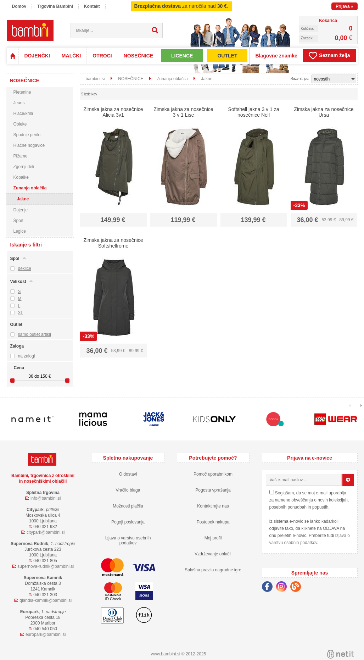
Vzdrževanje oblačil (213, 553)
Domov (19, 6)
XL (20, 313)
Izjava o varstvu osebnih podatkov (128, 540)
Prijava (344, 6)
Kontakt (92, 6)
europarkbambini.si (46, 634)
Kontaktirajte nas (213, 506)
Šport (18, 220)
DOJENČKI (37, 56)
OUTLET (227, 56)
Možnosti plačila (128, 506)
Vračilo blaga (128, 490)
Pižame (20, 156)
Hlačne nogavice (29, 145)
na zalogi (26, 356)
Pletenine (22, 92)
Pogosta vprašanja (212, 490)
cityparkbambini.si (46, 532)
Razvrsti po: (300, 79)
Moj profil (213, 538)
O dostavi (128, 474)
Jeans (19, 102)
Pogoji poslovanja (128, 522)
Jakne (23, 198)
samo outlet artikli (34, 334)
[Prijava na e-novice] (348, 480)
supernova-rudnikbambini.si (45, 566)
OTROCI (102, 56)
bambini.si (95, 78)
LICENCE (182, 56)
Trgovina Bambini (55, 6)
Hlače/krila (23, 113)
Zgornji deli (23, 166)
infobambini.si (45, 498)
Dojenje (20, 209)
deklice (24, 268)
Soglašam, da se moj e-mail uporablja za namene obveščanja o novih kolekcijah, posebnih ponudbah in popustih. (309, 500)
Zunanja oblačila (30, 187)
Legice (19, 231)
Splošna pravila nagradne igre (213, 569)
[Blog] (297, 587)
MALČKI (71, 56)
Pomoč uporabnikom (213, 474)
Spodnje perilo (27, 134)
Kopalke (21, 177)
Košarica (328, 20)
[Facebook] (269, 587)
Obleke (20, 124)
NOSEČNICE (138, 56)
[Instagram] (283, 587)
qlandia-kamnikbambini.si (45, 600)
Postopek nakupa (213, 522)
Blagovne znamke (276, 56)
